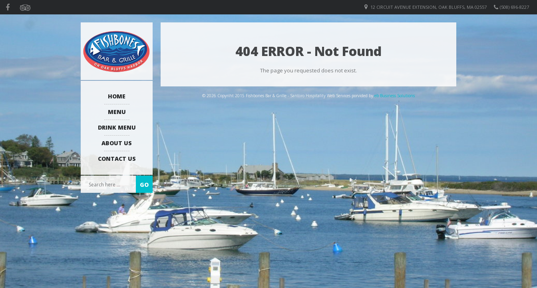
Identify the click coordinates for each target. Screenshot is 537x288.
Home (116, 96)
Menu (117, 112)
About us (116, 143)
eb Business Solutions (394, 95)
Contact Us (117, 158)
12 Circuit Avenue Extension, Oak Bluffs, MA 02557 (428, 7)
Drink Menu (117, 127)
